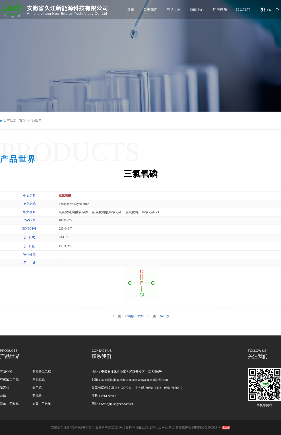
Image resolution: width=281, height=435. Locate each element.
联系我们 (243, 10)
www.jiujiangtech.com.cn (117, 404)
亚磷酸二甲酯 (9, 379)
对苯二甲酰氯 (41, 404)
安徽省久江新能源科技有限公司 (73, 427)
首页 (130, 10)
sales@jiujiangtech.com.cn (118, 379)
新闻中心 (197, 10)
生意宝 (170, 427)
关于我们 (150, 10)
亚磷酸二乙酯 (41, 371)
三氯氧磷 (38, 379)
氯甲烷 (37, 387)
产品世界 (173, 10)
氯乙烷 (4, 387)
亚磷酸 (37, 396)
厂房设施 (220, 10)
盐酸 (3, 396)
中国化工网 (140, 427)
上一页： (128, 316)
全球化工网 (157, 427)
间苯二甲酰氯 (9, 404)
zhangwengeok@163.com (151, 379)
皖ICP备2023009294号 (207, 427)
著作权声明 (184, 427)
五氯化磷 (6, 371)
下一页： (158, 316)
